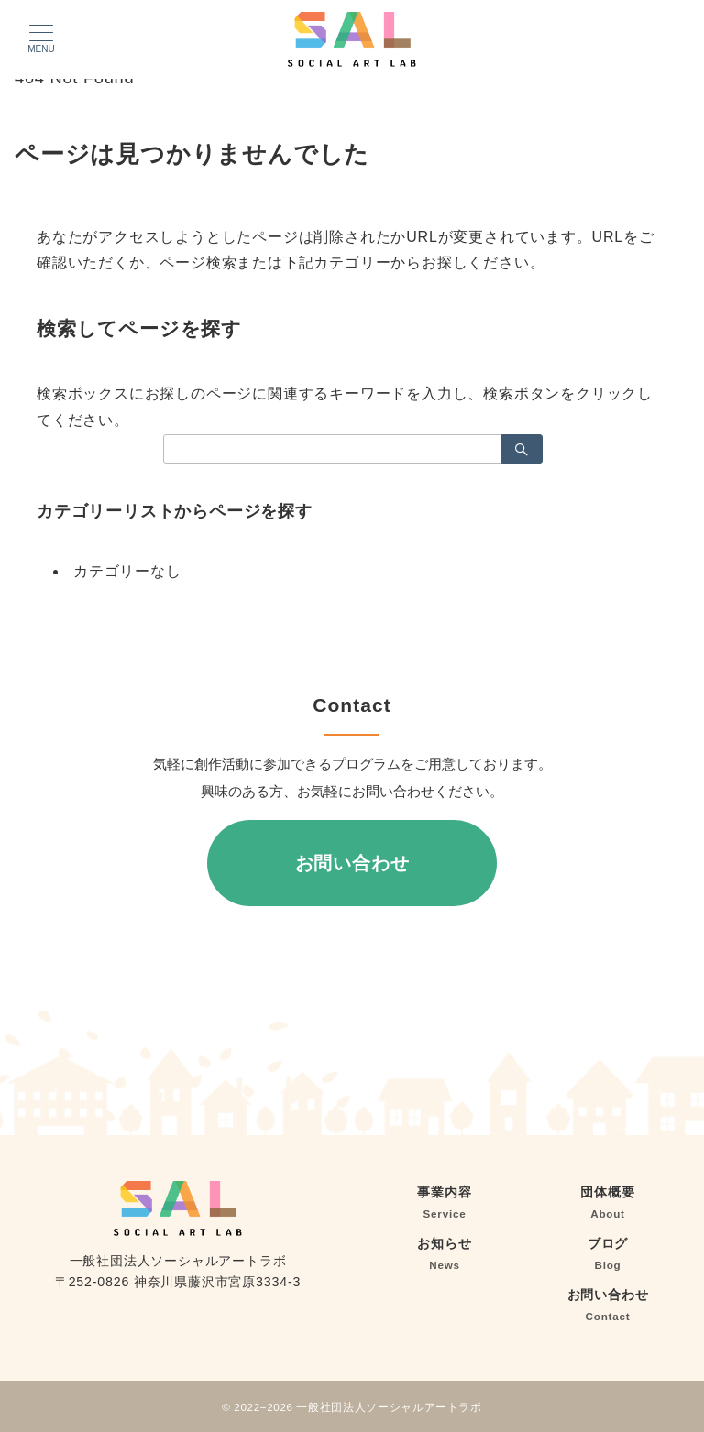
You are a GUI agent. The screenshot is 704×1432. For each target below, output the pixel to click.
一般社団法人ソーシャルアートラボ (388, 1407)
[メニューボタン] (41, 39)
